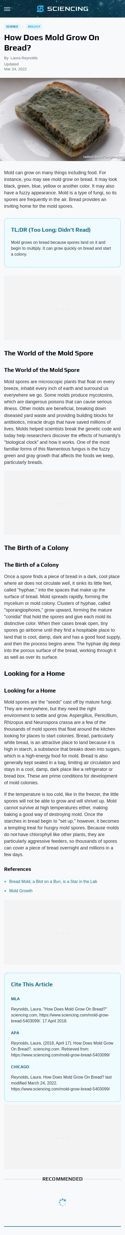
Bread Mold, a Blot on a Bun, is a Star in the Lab (53, 881)
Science (12, 26)
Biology (34, 26)
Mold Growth (21, 891)
